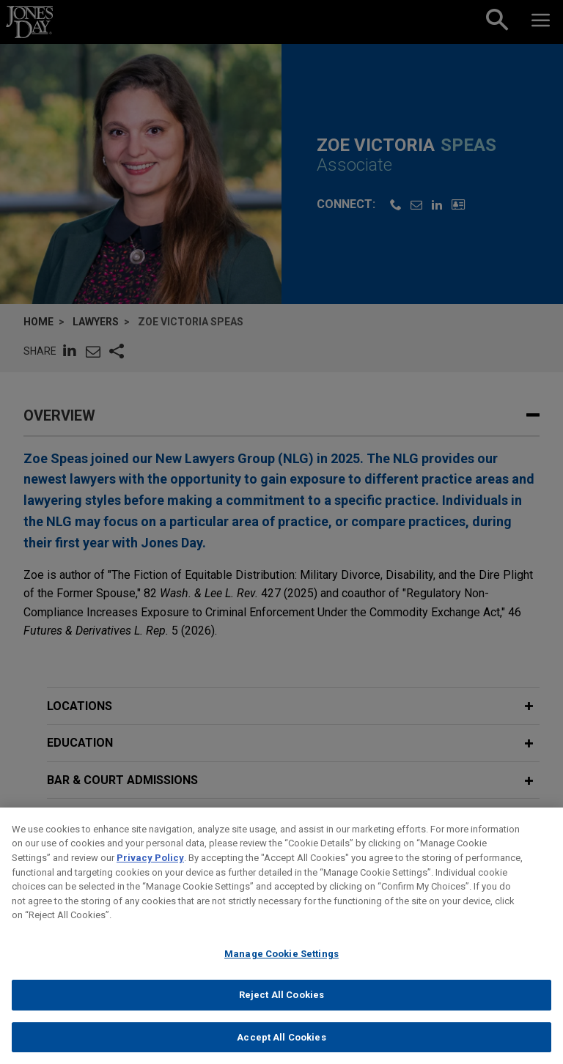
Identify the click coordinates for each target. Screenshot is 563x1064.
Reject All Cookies (281, 1005)
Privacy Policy (150, 868)
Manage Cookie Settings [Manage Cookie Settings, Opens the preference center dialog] (281, 964)
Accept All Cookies (281, 1048)
